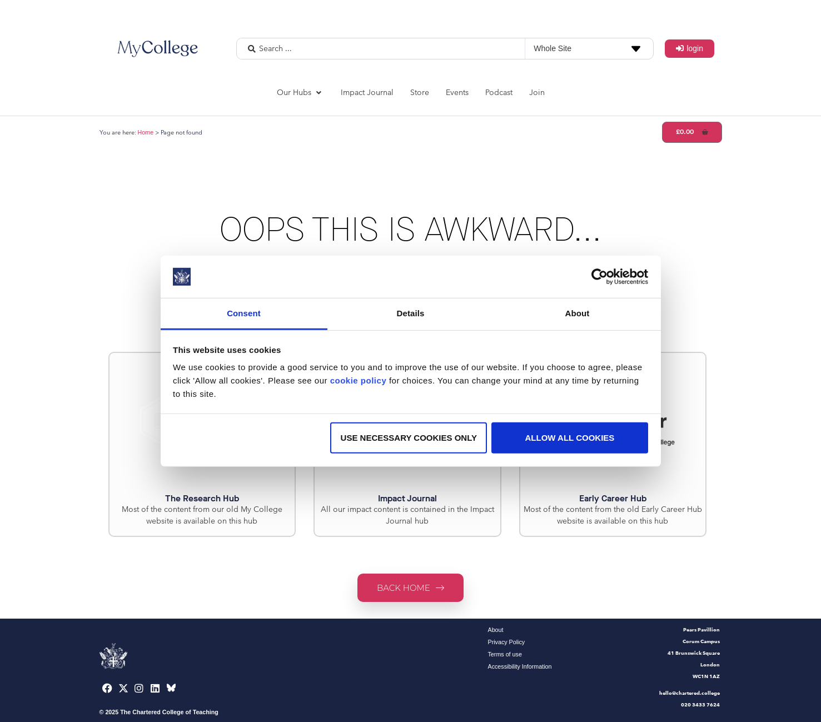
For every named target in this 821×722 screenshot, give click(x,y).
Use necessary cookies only (409, 437)
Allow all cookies (570, 437)
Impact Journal (407, 498)
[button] (300, 92)
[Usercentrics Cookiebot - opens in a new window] (599, 276)
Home (146, 132)
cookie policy (358, 380)
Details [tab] (411, 313)
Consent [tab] (244, 313)
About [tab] (577, 313)
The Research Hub (202, 498)
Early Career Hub (612, 498)
